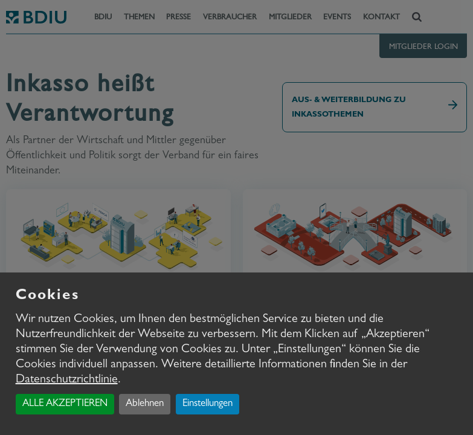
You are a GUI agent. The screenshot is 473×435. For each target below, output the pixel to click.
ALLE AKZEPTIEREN (65, 404)
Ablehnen (145, 404)
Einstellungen (207, 404)
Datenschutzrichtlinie (67, 380)
